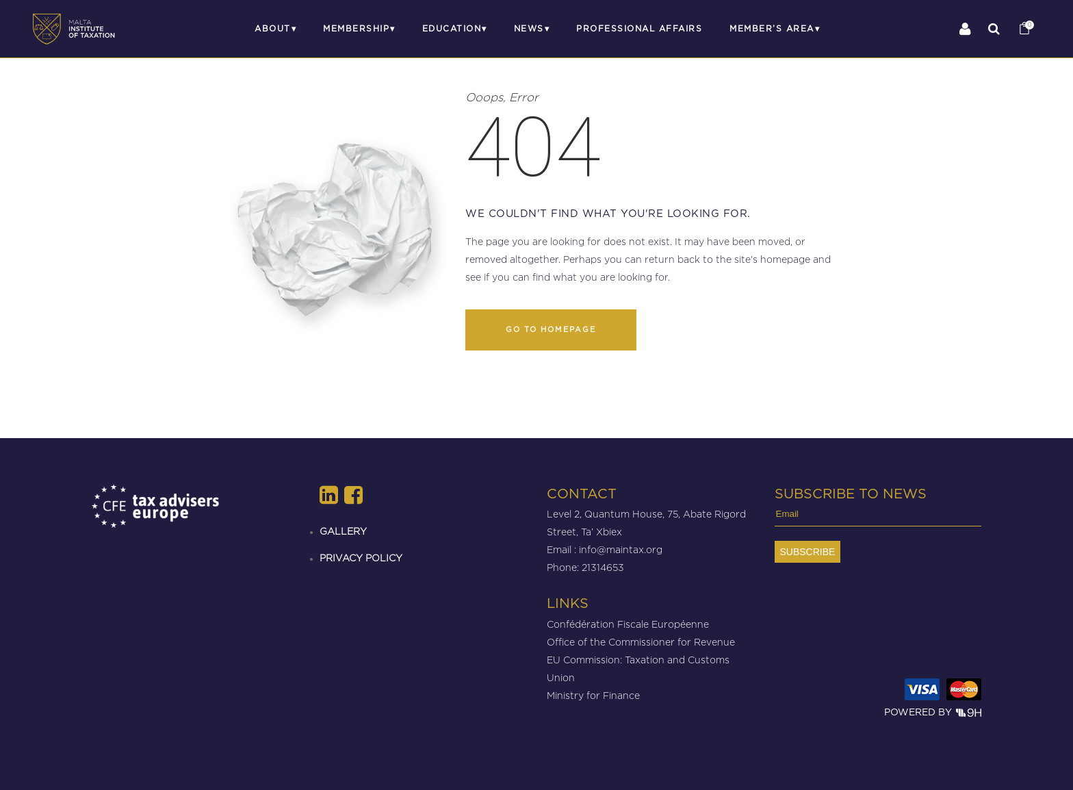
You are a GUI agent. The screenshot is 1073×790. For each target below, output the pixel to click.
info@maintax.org (620, 549)
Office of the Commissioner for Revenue (641, 642)
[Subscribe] (808, 552)
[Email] (878, 517)
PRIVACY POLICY (361, 557)
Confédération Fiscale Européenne (628, 624)
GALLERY (343, 531)
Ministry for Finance (593, 695)
